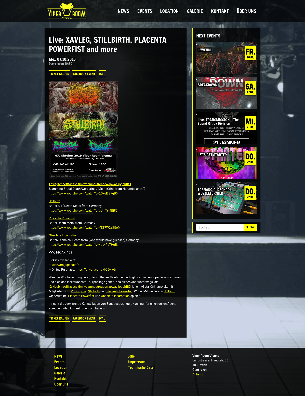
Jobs (131, 356)
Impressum (136, 361)
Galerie (195, 11)
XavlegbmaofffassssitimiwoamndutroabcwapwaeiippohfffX (90, 184)
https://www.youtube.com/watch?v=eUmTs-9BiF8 (83, 210)
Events (144, 11)
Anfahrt (197, 374)
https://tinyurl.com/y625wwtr (96, 269)
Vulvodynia (78, 291)
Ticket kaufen (59, 74)
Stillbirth (54, 201)
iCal (102, 74)
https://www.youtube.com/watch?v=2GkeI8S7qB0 (83, 193)
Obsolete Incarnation (63, 235)
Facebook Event (84, 74)
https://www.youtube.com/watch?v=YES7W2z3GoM (85, 227)
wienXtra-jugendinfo (65, 265)
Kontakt (220, 11)
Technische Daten (141, 367)
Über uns (246, 11)
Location (169, 11)
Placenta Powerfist (62, 218)
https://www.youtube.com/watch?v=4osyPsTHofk (83, 245)
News (123, 11)
